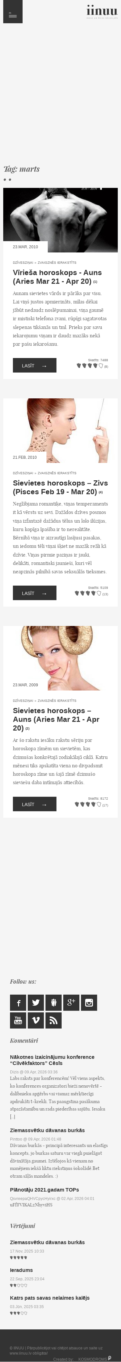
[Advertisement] (60, 96)
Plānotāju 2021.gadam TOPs (44, 1189)
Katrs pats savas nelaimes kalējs (50, 1298)
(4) (101, 492)
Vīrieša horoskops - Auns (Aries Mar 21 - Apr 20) (57, 277)
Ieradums (21, 1270)
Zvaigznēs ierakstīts (57, 263)
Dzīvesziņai (23, 263)
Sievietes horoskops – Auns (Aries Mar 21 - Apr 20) (56, 719)
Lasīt (34, 365)
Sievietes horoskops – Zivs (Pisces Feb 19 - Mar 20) (60, 487)
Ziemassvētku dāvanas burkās (47, 1130)
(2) (27, 729)
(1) (95, 282)
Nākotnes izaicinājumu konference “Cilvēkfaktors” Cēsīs (52, 1060)
